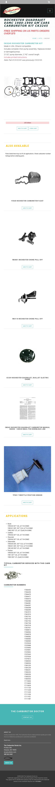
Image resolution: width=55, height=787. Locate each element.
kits (40, 38)
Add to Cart (22, 128)
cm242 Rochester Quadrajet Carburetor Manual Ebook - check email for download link (27, 428)
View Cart (33, 128)
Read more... (8, 740)
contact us (27, 717)
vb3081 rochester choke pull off (27, 260)
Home (34, 38)
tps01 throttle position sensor (27, 495)
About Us (8, 762)
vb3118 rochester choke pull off (27, 319)
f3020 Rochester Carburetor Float (27, 201)
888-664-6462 (8, 754)
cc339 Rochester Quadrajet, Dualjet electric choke (27, 378)
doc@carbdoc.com (10, 752)
